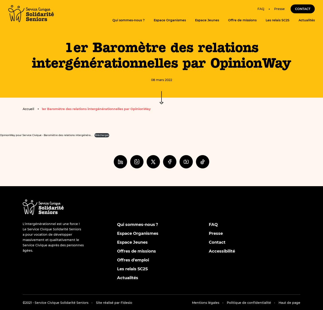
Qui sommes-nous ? (128, 20)
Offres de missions (136, 251)
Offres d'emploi (133, 260)
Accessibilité (222, 251)
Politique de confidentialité (249, 303)
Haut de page (289, 303)
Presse (279, 9)
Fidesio (126, 303)
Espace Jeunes (207, 20)
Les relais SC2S (277, 20)
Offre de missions (242, 20)
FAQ (260, 9)
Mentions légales (205, 303)
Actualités (307, 20)
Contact (302, 9)
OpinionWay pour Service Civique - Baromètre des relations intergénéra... (46, 135)
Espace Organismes (170, 20)
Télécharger (101, 135)
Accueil (28, 109)
